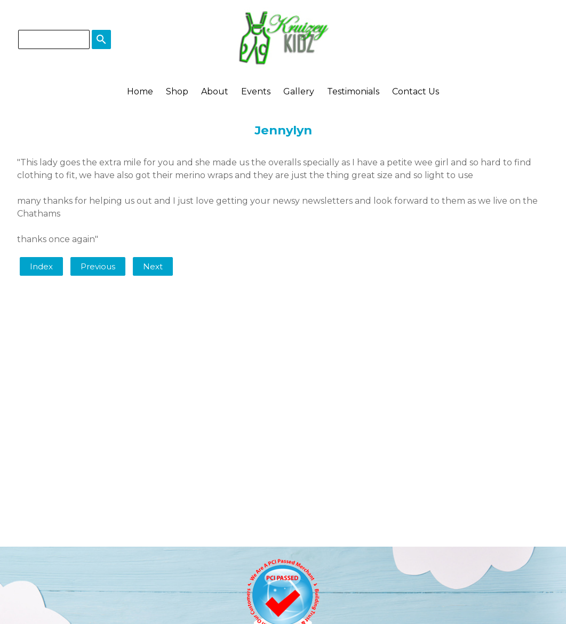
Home (140, 91)
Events (255, 91)
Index (41, 266)
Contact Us (415, 91)
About (214, 91)
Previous (98, 266)
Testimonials (353, 91)
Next (153, 266)
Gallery (298, 91)
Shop (177, 91)
